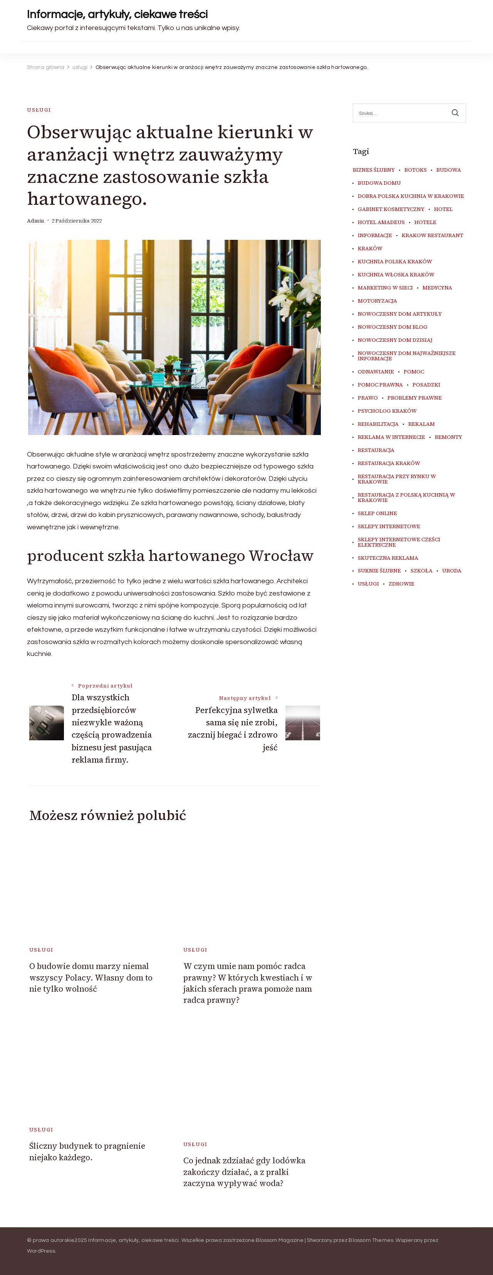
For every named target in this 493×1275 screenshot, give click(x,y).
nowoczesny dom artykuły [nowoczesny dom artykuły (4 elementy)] (400, 314)
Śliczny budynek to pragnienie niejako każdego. (87, 1151)
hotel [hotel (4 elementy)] (443, 209)
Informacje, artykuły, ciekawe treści (117, 14)
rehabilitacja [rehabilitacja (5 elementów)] (378, 424)
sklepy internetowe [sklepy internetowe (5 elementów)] (389, 526)
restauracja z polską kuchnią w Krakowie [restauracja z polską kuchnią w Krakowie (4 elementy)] (406, 497)
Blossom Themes (371, 1240)
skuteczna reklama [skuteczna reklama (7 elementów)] (388, 558)
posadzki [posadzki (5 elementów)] (426, 385)
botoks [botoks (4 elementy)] (415, 170)
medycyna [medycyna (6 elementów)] (437, 288)
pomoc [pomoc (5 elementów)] (414, 372)
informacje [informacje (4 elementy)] (375, 235)
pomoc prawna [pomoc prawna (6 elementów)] (380, 385)
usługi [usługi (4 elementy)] (368, 584)
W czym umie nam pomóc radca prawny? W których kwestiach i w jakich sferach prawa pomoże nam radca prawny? (247, 983)
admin (35, 220)
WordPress (41, 1251)
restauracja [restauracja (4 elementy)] (376, 450)
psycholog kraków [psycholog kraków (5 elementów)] (387, 411)
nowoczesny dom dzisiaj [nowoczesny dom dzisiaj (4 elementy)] (395, 340)
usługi (39, 110)
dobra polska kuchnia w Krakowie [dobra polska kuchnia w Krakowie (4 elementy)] (411, 196)
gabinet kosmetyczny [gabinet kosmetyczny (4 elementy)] (391, 209)
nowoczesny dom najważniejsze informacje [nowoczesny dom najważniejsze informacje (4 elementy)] (407, 356)
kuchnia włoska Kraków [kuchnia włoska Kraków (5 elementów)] (396, 275)
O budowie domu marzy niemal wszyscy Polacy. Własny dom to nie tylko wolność (91, 977)
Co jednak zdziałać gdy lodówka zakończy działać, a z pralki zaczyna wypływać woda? (244, 1172)
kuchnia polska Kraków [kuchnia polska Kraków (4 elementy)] (395, 261)
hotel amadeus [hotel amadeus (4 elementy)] (381, 222)
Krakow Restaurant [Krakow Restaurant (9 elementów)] (432, 235)
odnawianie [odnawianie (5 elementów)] (376, 372)
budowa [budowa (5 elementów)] (448, 170)
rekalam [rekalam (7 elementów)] (421, 424)
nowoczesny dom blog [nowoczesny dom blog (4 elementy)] (393, 327)
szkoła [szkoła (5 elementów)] (422, 571)
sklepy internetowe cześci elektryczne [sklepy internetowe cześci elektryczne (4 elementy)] (399, 542)
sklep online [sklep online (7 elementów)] (377, 513)
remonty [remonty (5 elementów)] (448, 437)
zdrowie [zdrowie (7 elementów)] (401, 584)
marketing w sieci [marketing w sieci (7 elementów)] (385, 288)
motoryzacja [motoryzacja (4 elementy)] (377, 301)
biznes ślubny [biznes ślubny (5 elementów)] (374, 170)
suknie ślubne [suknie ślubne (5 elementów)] (379, 571)
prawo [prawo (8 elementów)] (368, 398)
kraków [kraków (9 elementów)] (370, 248)
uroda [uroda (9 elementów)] (451, 571)
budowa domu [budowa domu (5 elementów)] (379, 183)
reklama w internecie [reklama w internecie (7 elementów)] (391, 437)
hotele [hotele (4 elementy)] (425, 222)
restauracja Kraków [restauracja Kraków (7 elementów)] (389, 463)
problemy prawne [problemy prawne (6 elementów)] (414, 398)
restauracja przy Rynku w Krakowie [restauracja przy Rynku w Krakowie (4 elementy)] (397, 479)
